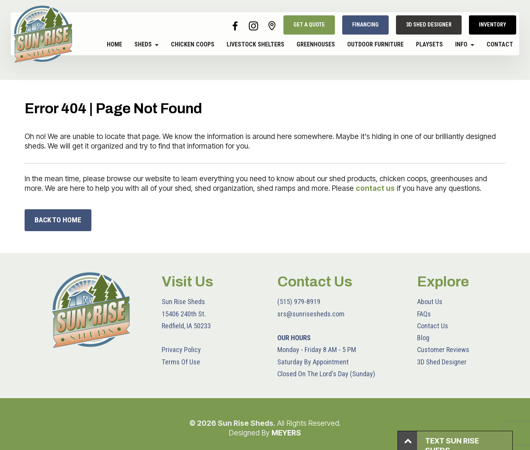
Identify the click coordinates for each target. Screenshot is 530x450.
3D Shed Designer (442, 362)
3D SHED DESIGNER (429, 25)
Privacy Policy (181, 350)
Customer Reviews (443, 350)
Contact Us (432, 326)
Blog (423, 338)
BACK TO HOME (58, 219)
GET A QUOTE (309, 25)
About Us (429, 302)
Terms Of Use (181, 362)
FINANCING (365, 25)
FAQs (424, 314)
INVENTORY (492, 25)
